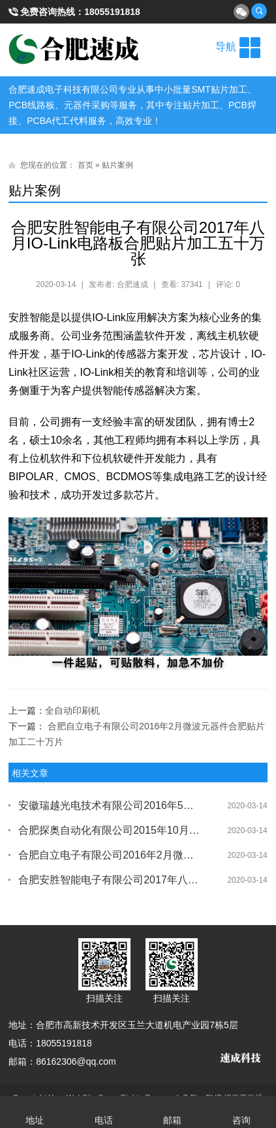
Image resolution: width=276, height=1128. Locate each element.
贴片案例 (117, 165)
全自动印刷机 (72, 710)
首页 (85, 165)
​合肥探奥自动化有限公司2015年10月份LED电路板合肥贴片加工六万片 (109, 830)
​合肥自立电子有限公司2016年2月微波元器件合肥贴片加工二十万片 (109, 855)
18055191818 (112, 12)
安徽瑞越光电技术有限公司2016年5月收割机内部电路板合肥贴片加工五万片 (109, 805)
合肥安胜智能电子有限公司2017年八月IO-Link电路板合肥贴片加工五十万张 (109, 879)
